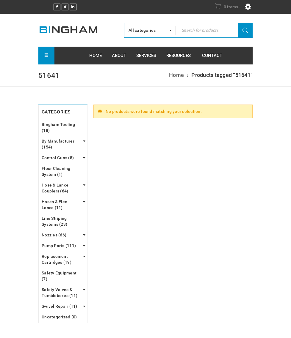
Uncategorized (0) (59, 317)
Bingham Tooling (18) (58, 127)
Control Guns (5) (58, 157)
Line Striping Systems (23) (54, 221)
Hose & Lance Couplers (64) (55, 188)
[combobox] (150, 30)
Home (176, 75)
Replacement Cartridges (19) (56, 259)
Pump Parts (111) (59, 245)
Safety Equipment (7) (59, 276)
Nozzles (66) (54, 235)
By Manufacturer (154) (58, 144)
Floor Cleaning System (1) (56, 171)
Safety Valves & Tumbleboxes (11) (59, 292)
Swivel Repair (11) (59, 306)
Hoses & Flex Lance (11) (54, 204)
